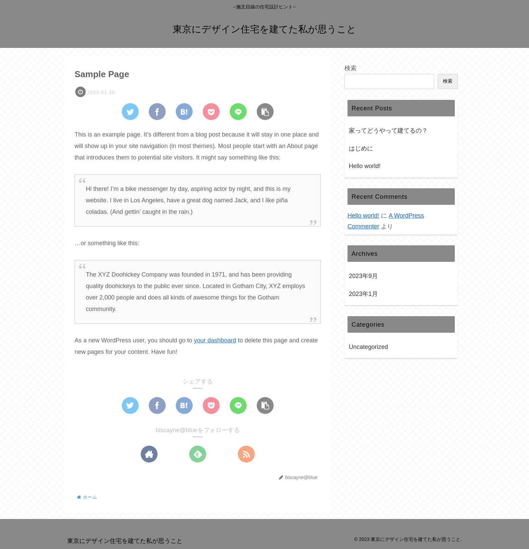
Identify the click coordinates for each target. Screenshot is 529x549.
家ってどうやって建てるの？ (388, 130)
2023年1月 (363, 294)
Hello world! (365, 166)
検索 (350, 68)
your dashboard (215, 340)
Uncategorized (368, 347)
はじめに (361, 148)
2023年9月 (363, 276)
